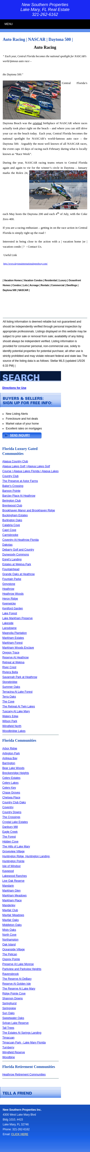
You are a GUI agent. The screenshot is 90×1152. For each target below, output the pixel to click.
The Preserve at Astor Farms (20, 481)
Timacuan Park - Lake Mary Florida (24, 1042)
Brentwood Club (12, 505)
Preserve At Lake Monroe (18, 964)
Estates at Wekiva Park (16, 564)
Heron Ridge (10, 598)
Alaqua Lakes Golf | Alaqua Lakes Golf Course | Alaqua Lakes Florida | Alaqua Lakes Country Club (30, 471)
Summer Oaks (11, 686)
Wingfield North (11, 726)
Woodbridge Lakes (14, 731)
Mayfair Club (10, 910)
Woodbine (8, 1057)
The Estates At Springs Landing (21, 1032)
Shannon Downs (12, 998)
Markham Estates (13, 637)
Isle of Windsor (11, 866)
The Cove (8, 701)
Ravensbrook (10, 974)
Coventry (7, 807)
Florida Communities (19, 740)
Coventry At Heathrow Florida (20, 539)
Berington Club (11, 500)
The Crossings (11, 817)
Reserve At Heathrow (15, 657)
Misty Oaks (9, 929)
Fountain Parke (11, 579)
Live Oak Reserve (13, 880)
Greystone (8, 584)
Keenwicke (9, 603)
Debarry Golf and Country (18, 549)
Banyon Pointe (11, 490)
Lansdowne (9, 628)
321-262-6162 (45, 14)
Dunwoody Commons (15, 554)
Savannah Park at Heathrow (19, 677)
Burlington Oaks (12, 520)
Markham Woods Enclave (18, 647)
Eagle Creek (10, 831)
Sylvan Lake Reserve (15, 1023)
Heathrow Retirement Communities (24, 1074)
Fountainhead (10, 569)
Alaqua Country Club (15, 461)
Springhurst (9, 1003)
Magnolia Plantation (14, 633)
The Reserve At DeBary (17, 978)
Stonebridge (9, 682)
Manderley (8, 905)
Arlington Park (11, 753)
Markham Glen (11, 890)
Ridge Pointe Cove (14, 993)
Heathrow (8, 588)
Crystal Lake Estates (15, 822)
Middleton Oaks (12, 925)
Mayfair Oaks (10, 920)
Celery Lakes (10, 782)
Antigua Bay (9, 758)
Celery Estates (11, 778)
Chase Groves (11, 792)
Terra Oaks (9, 696)
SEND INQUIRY (20, 435)
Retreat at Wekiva (13, 662)
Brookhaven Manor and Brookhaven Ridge (28, 510)
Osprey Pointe (11, 959)
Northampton (10, 939)
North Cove (9, 934)
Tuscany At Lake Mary (16, 711)
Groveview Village (13, 851)
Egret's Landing (12, 559)
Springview (9, 1008)
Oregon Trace (10, 652)
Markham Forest (12, 642)
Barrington (8, 763)
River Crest (9, 667)
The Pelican (9, 954)
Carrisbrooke (10, 535)
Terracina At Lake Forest (17, 691)
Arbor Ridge (9, 748)
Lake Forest (9, 613)
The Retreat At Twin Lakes (18, 706)
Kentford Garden (12, 608)
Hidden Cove (10, 841)
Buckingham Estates (15, 515)
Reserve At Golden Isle (16, 983)
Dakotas (7, 544)
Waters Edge (10, 716)
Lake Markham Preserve (17, 618)
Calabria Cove (11, 525)
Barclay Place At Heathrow (18, 495)
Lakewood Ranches (14, 876)
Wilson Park (9, 721)
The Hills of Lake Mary (16, 846)
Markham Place (12, 900)
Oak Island (9, 944)
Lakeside (7, 623)
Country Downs (11, 812)
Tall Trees (8, 1027)
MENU (8, 24)
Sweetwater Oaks (13, 1018)
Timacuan (8, 1037)
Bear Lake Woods (13, 768)
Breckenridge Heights (15, 773)
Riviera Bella (10, 672)
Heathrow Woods (13, 593)
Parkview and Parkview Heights (21, 969)
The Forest (9, 836)
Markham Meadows (14, 895)
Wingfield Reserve (13, 1052)
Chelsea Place (11, 797)
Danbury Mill (10, 827)
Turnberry (8, 1047)
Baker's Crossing (12, 486)
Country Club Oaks (14, 802)
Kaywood (8, 871)
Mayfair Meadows (13, 915)
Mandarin (8, 885)
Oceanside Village (13, 949)
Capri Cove (9, 530)
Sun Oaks (8, 1013)
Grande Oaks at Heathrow (18, 574)
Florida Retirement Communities (28, 1067)
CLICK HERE (19, 1134)
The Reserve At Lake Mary (18, 988)
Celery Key (9, 787)
